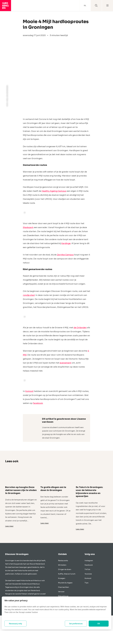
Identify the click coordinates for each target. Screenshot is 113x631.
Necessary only (15, 623)
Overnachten (63, 587)
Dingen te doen (64, 569)
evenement (65, 363)
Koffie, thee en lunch (66, 574)
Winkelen (62, 565)
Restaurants (63, 560)
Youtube (88, 574)
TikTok (87, 569)
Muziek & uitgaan (65, 583)
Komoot (29, 391)
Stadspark (28, 227)
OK (98, 623)
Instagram (89, 560)
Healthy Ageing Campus (54, 191)
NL (85, 5)
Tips (86, 583)
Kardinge (66, 243)
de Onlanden (80, 327)
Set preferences (76, 623)
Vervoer (61, 592)
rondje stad (29, 295)
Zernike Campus (65, 255)
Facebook (38, 403)
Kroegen (61, 578)
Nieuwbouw (63, 596)
